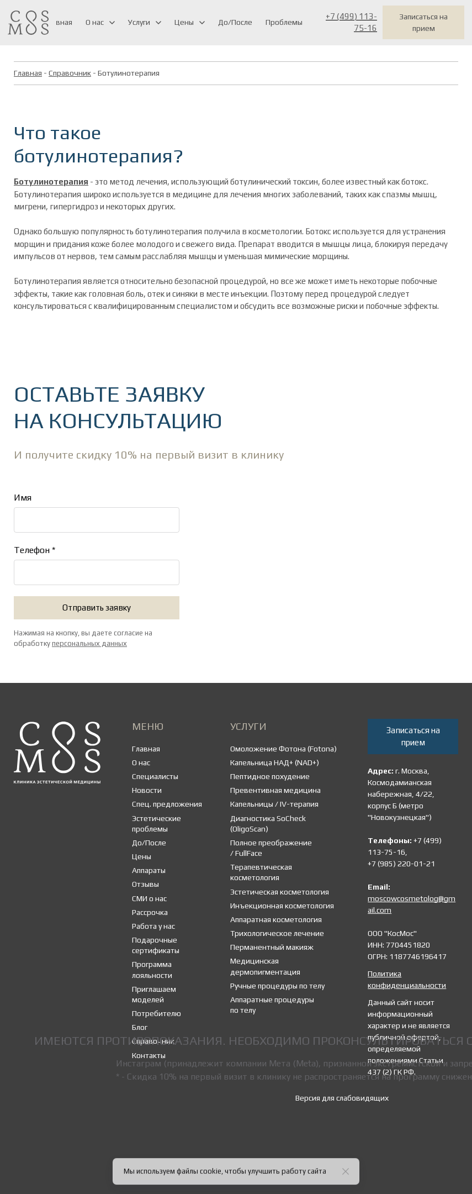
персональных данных (89, 643)
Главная (28, 73)
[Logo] (28, 22)
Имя (22, 497)
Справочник (70, 73)
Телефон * (34, 550)
